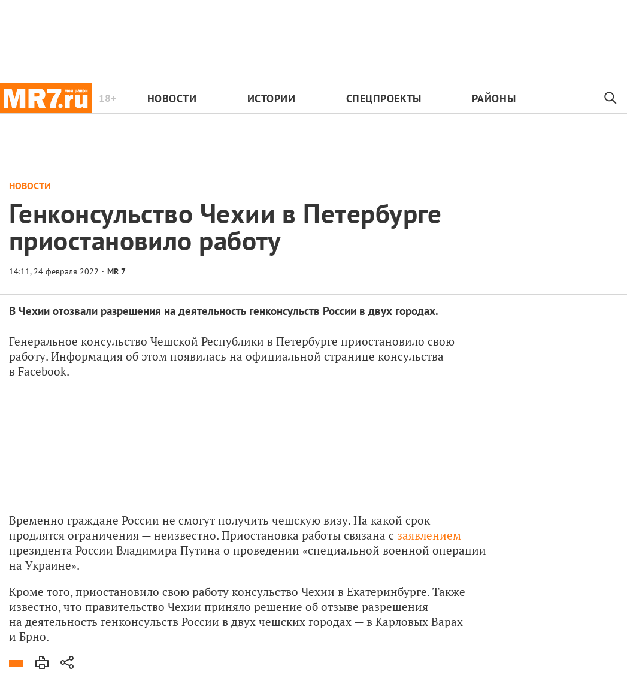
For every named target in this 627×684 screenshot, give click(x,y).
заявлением (429, 535)
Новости (172, 98)
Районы (494, 98)
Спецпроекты (384, 98)
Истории (271, 98)
